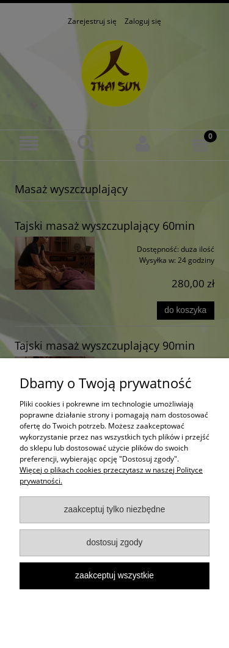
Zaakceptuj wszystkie (114, 575)
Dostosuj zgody (114, 542)
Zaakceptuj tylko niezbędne (114, 509)
